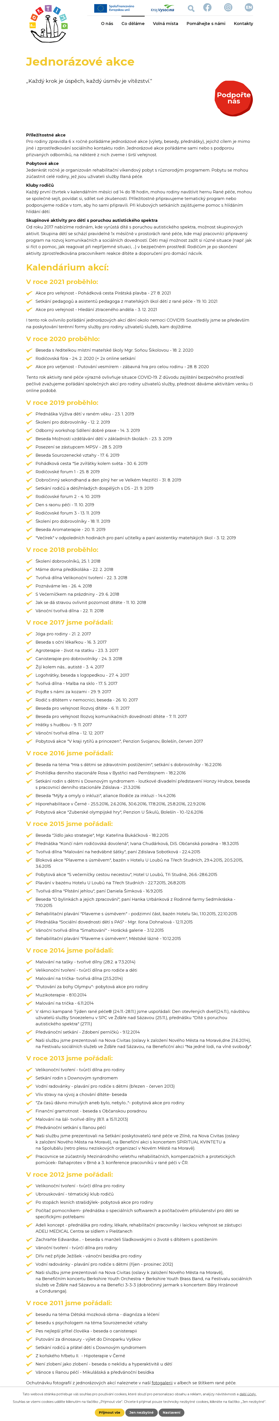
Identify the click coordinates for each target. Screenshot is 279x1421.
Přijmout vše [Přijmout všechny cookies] (109, 1412)
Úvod (90, 24)
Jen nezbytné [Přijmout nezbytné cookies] (142, 1412)
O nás (107, 23)
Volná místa (165, 23)
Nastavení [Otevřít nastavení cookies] (171, 1412)
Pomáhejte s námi (205, 23)
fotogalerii (162, 1382)
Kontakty (243, 23)
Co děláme (133, 23)
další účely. (248, 1394)
